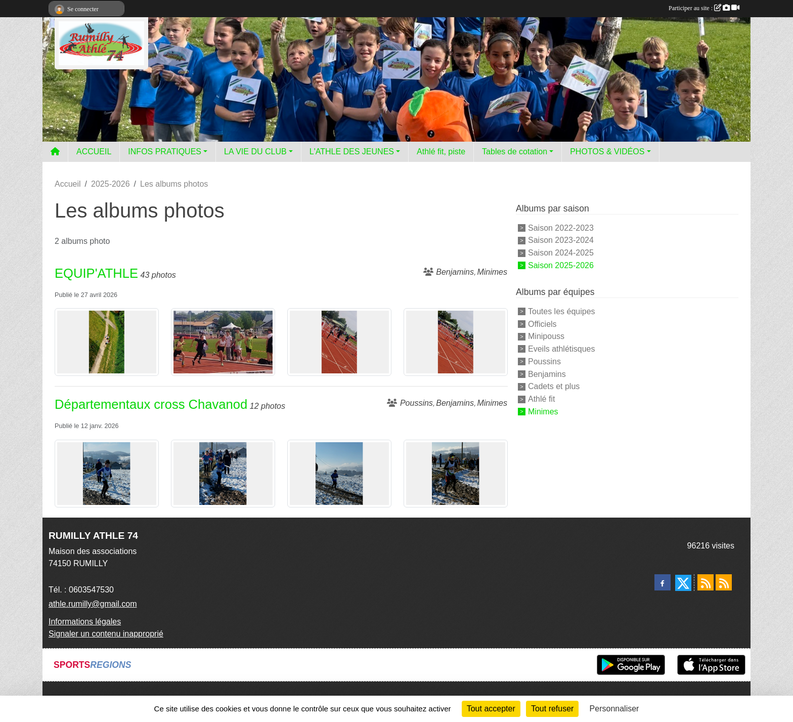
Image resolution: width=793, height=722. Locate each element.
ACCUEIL (93, 151)
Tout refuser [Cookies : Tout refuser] (552, 708)
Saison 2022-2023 (561, 227)
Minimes (543, 411)
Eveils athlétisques (561, 349)
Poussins (544, 361)
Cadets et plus (554, 386)
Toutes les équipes (561, 311)
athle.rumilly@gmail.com (93, 604)
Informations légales (85, 621)
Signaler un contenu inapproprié (106, 633)
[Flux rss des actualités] (705, 582)
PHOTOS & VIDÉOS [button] (607, 151)
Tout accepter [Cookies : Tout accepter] (491, 708)
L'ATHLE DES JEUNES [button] (352, 151)
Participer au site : (704, 8)
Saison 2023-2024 (561, 240)
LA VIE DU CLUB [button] (255, 151)
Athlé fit (541, 399)
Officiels (542, 323)
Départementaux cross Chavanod (151, 404)
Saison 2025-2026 (561, 265)
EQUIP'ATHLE (96, 273)
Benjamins (547, 373)
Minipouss (546, 336)
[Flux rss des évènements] (724, 582)
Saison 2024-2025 (561, 252)
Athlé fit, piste (441, 151)
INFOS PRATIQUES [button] (164, 151)
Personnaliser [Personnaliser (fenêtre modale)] (614, 708)
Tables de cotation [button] (514, 151)
